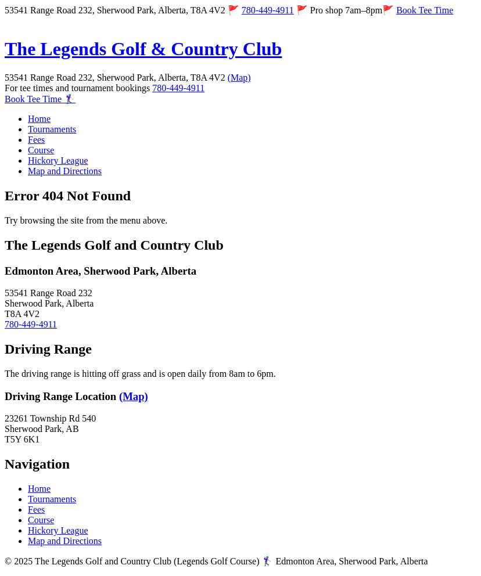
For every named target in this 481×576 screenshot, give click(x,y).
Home (39, 119)
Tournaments (52, 129)
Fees (36, 140)
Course (41, 150)
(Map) (239, 77)
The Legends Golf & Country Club (143, 48)
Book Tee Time (424, 10)
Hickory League (58, 160)
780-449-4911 (268, 10)
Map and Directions (65, 171)
